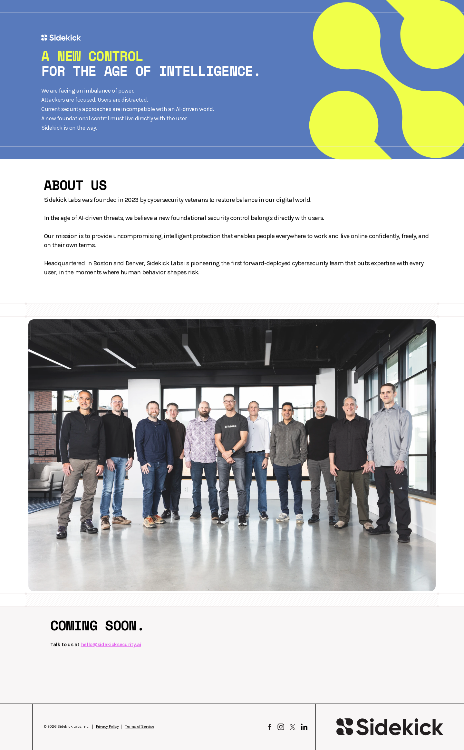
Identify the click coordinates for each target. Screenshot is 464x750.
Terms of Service (139, 726)
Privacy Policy (107, 726)
